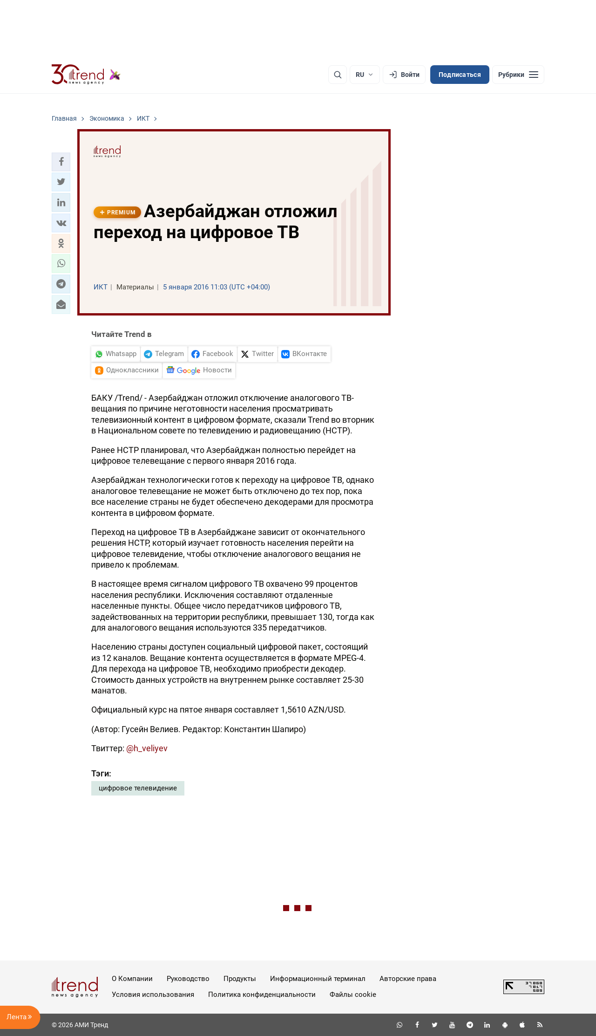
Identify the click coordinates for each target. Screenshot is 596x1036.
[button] (61, 162)
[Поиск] (337, 74)
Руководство (188, 978)
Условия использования (153, 994)
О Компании (132, 978)
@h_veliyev (147, 748)
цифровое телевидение (138, 788)
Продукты (240, 978)
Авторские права (407, 978)
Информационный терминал (318, 978)
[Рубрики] (518, 74)
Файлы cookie (353, 994)
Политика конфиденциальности (262, 994)
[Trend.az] (86, 74)
